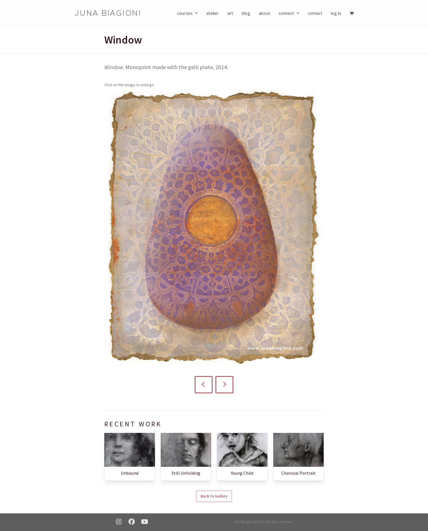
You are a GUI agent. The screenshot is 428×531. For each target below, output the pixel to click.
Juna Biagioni (107, 13)
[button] (351, 13)
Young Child (242, 473)
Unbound (129, 473)
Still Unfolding (186, 473)
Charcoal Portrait (298, 473)
